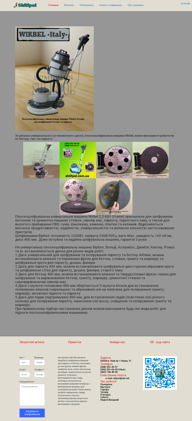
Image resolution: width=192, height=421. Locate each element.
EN (182, 3)
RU (185, 3)
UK (188, 3)
